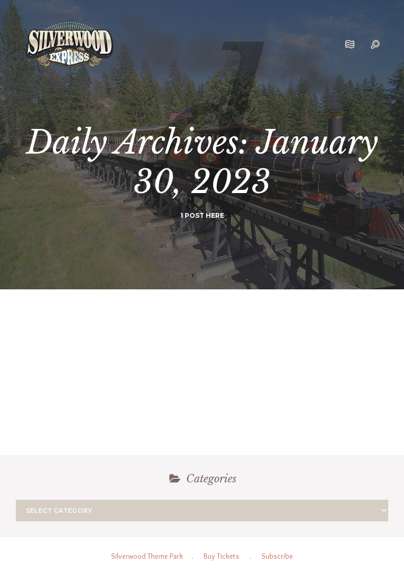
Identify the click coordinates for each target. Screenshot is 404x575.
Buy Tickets (221, 556)
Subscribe (277, 556)
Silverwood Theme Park (147, 556)
